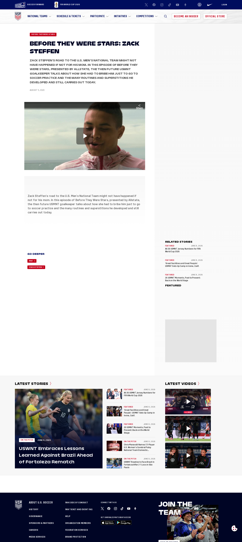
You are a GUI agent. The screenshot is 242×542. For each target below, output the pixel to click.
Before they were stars (43, 34)
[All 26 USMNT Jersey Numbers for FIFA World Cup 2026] (114, 394)
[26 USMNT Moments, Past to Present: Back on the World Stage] (114, 428)
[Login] (224, 5)
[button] (165, 16)
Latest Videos (182, 383)
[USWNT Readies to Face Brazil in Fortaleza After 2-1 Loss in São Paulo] (114, 463)
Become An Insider (186, 16)
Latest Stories (33, 383)
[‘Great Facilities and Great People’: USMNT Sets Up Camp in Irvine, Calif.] (114, 411)
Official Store (215, 16)
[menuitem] (39, 16)
